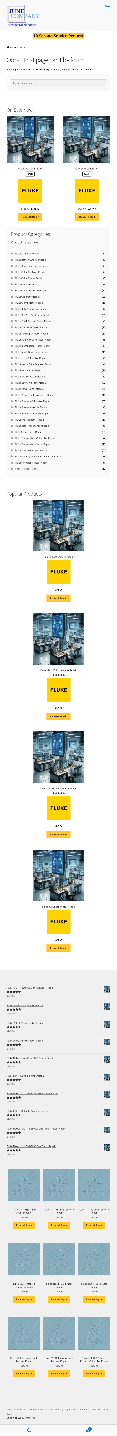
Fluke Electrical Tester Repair (31, 327)
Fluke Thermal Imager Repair (31, 450)
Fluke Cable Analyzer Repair (30, 272)
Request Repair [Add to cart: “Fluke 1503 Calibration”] (30, 216)
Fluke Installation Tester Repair (32, 345)
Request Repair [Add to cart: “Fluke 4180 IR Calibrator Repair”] (94, 1299)
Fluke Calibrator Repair (27, 296)
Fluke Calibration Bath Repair (31, 290)
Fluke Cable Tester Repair (29, 278)
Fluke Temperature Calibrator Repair (35, 438)
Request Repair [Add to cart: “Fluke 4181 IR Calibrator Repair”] (59, 1299)
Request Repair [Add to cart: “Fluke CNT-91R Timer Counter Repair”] (24, 1225)
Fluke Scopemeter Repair (28, 431)
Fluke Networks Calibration (30, 376)
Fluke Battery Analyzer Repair (31, 259)
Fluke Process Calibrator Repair (32, 413)
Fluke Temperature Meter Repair (32, 444)
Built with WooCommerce (21, 1417)
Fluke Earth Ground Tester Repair (33, 321)
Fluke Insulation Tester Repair (31, 352)
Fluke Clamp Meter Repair (29, 302)
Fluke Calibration (24, 284)
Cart (75, 1428)
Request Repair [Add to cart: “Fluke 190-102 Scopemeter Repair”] (58, 716)
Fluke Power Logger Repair (29, 388)
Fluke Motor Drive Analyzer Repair (33, 364)
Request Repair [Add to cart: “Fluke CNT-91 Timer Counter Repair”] (59, 1225)
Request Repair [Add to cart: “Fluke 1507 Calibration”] (86, 216)
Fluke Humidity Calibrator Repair (33, 339)
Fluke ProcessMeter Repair (29, 419)
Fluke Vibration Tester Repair (31, 462)
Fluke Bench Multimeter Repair (32, 265)
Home (13, 47)
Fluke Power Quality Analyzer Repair (34, 395)
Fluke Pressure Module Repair (31, 407)
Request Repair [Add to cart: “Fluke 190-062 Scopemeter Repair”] (58, 834)
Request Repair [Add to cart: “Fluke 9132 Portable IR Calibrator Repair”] (24, 1299)
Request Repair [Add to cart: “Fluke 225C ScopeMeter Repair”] (58, 948)
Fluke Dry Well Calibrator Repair (32, 315)
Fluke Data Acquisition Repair (31, 308)
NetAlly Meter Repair (26, 468)
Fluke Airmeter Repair (27, 253)
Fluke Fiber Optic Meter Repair (31, 333)
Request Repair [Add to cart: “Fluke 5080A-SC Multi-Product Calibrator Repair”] (94, 1373)
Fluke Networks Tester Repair (31, 382)
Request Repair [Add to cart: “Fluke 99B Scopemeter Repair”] (58, 598)
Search (29, 1430)
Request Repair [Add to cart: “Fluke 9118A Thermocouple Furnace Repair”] (59, 1373)
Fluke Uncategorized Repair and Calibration (38, 456)
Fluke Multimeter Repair (28, 370)
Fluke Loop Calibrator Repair (30, 358)
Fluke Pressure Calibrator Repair (32, 401)
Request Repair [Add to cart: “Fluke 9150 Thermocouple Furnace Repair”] (24, 1373)
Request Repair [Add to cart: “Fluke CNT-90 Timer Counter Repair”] (94, 1225)
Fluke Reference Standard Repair (32, 425)
